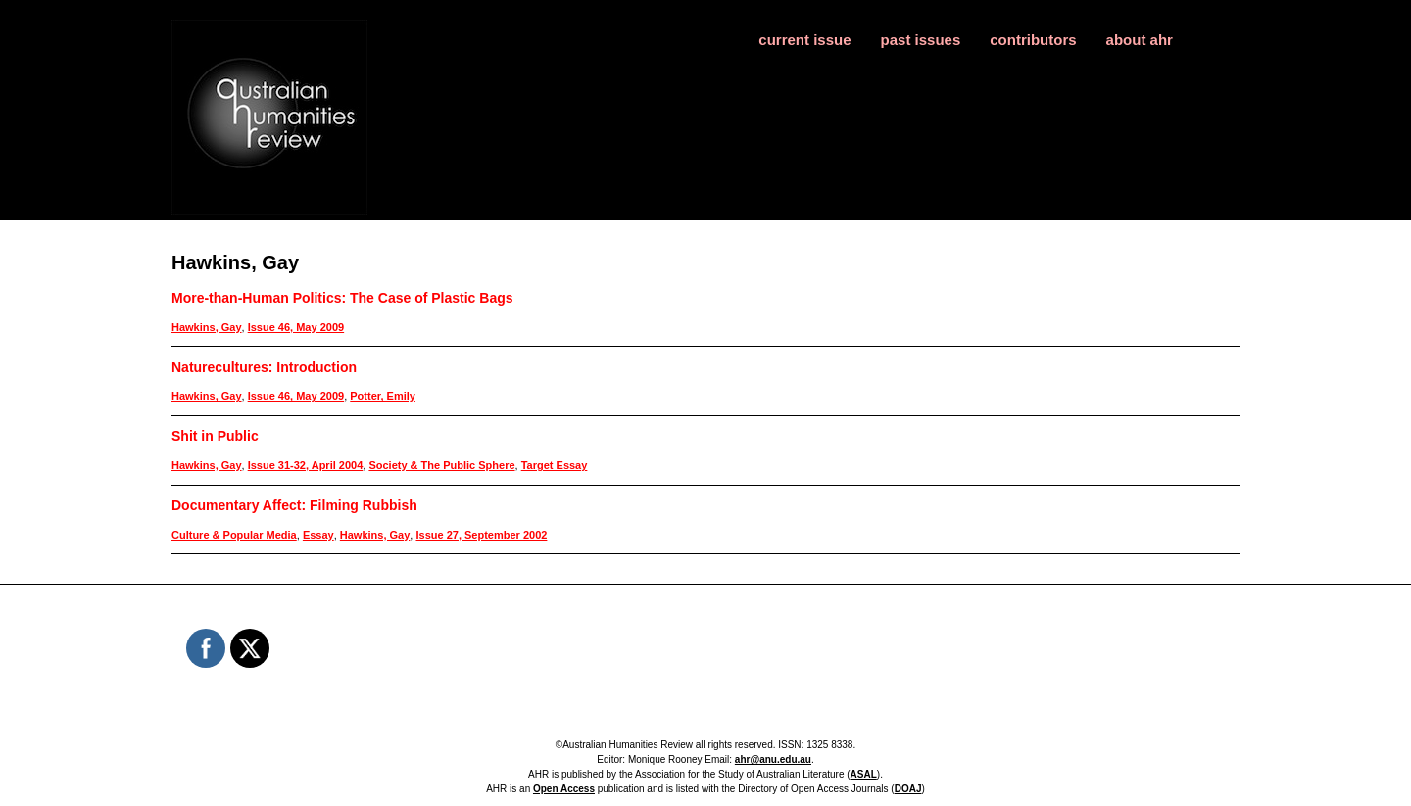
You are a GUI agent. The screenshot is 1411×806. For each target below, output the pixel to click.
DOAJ (908, 788)
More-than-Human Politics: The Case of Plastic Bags (342, 298)
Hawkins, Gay (206, 327)
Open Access (564, 788)
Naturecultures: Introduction (264, 367)
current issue (804, 39)
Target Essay (554, 465)
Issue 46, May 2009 (296, 327)
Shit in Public (215, 436)
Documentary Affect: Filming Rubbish (294, 505)
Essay (318, 535)
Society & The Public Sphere (441, 465)
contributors (1033, 39)
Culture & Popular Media (234, 535)
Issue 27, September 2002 (481, 535)
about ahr (1139, 39)
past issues (921, 39)
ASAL (864, 774)
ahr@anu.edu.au (773, 759)
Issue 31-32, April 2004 (306, 465)
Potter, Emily (382, 396)
